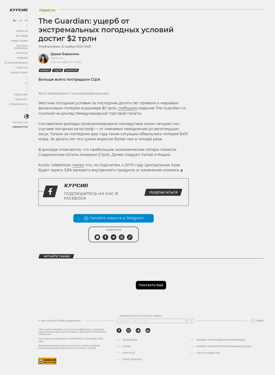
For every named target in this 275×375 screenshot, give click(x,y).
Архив (126, 346)
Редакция (21, 91)
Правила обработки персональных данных (223, 346)
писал (78, 165)
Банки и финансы (16, 45)
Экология (71, 70)
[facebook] (119, 330)
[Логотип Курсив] (18, 9)
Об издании (130, 340)
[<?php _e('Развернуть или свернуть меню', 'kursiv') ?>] (26, 113)
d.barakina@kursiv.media (66, 61)
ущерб (58, 70)
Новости (22, 30)
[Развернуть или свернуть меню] (26, 81)
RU (14, 20)
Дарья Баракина (65, 54)
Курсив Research (17, 60)
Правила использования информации (220, 340)
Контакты (129, 353)
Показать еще (151, 285)
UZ (20, 20)
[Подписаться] (190, 321)
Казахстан (20, 119)
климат (45, 70)
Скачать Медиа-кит (208, 353)
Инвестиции (19, 40)
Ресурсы (22, 50)
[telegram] (138, 330)
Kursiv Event (19, 69)
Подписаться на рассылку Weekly (140, 316)
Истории (22, 35)
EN (25, 20)
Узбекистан (20, 124)
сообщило (127, 108)
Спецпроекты (19, 101)
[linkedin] (147, 330)
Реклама (21, 96)
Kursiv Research (132, 359)
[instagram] (128, 330)
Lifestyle (21, 65)
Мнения (22, 55)
